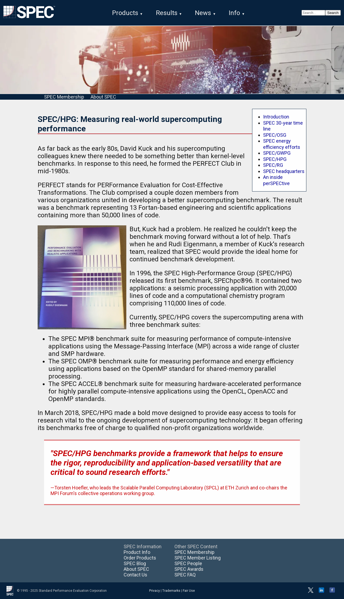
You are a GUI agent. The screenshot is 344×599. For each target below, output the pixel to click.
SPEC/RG (273, 165)
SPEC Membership (64, 97)
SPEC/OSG (274, 135)
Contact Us (135, 575)
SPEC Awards (188, 569)
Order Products (140, 558)
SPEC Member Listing (197, 558)
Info (234, 13)
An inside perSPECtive (276, 180)
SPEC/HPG (274, 159)
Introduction (276, 117)
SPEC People (188, 563)
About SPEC (103, 97)
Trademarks (171, 591)
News (203, 13)
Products (125, 13)
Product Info (137, 552)
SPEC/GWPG (277, 153)
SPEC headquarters (283, 171)
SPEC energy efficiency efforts (281, 144)
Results (166, 13)
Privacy (154, 591)
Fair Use (189, 591)
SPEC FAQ (185, 575)
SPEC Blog (135, 563)
